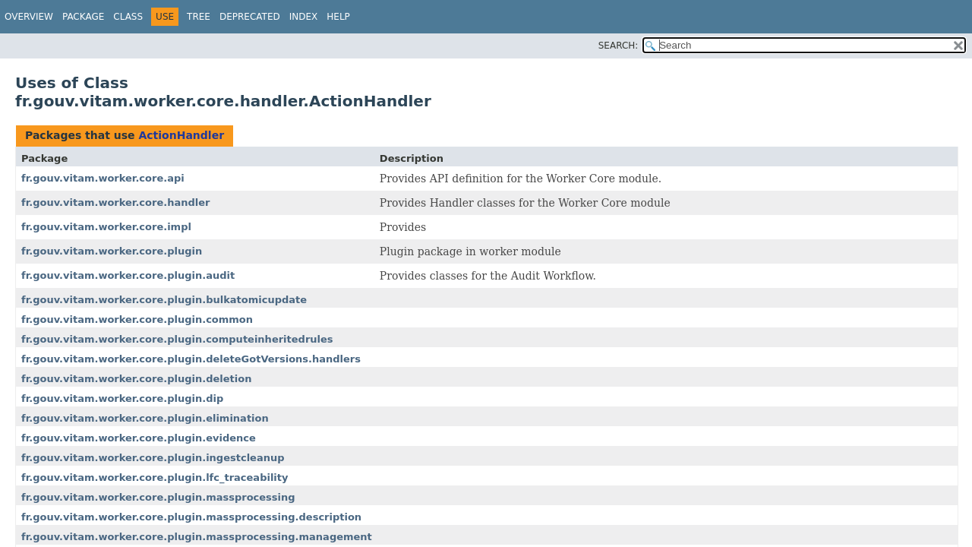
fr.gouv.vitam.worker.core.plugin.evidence (138, 438)
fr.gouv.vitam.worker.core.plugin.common (137, 319)
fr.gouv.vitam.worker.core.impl (106, 226)
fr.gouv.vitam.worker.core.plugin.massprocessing (158, 497)
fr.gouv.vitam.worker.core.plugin (111, 251)
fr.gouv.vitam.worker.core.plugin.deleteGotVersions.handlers (191, 359)
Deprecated (249, 16)
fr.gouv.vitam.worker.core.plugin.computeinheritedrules (177, 339)
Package (83, 16)
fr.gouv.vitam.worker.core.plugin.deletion (136, 378)
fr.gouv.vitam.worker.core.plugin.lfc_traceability (155, 477)
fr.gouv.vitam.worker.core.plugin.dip (122, 398)
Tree (198, 16)
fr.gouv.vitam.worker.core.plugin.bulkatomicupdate (164, 299)
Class (128, 16)
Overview (29, 16)
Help (338, 16)
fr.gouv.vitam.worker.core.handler (115, 202)
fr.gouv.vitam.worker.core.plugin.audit (128, 275)
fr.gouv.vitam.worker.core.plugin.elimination (145, 418)
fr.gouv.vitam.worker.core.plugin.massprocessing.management (196, 536)
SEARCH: (618, 45)
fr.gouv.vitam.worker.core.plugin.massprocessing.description (191, 517)
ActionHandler (181, 135)
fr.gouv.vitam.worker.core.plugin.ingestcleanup (153, 457)
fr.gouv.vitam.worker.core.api (103, 178)
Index (303, 16)
